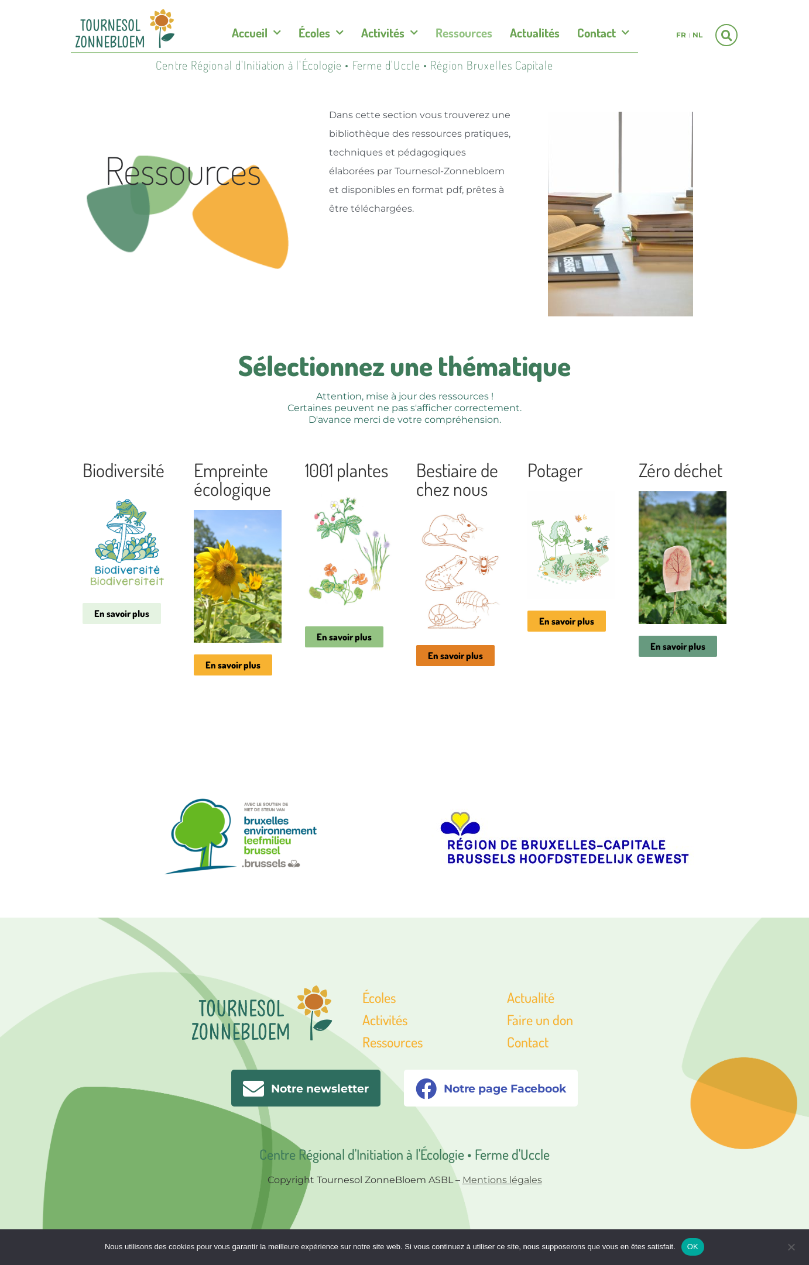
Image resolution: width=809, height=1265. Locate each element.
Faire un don (540, 1020)
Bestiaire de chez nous (457, 479)
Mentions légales (502, 1179)
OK (692, 1246)
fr (681, 34)
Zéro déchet (680, 470)
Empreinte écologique (232, 479)
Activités (389, 33)
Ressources (464, 32)
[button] (726, 35)
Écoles (321, 33)
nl (697, 34)
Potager (555, 470)
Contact (603, 33)
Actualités (535, 32)
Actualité (530, 997)
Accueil (256, 33)
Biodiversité (123, 470)
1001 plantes (346, 470)
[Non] (790, 1245)
